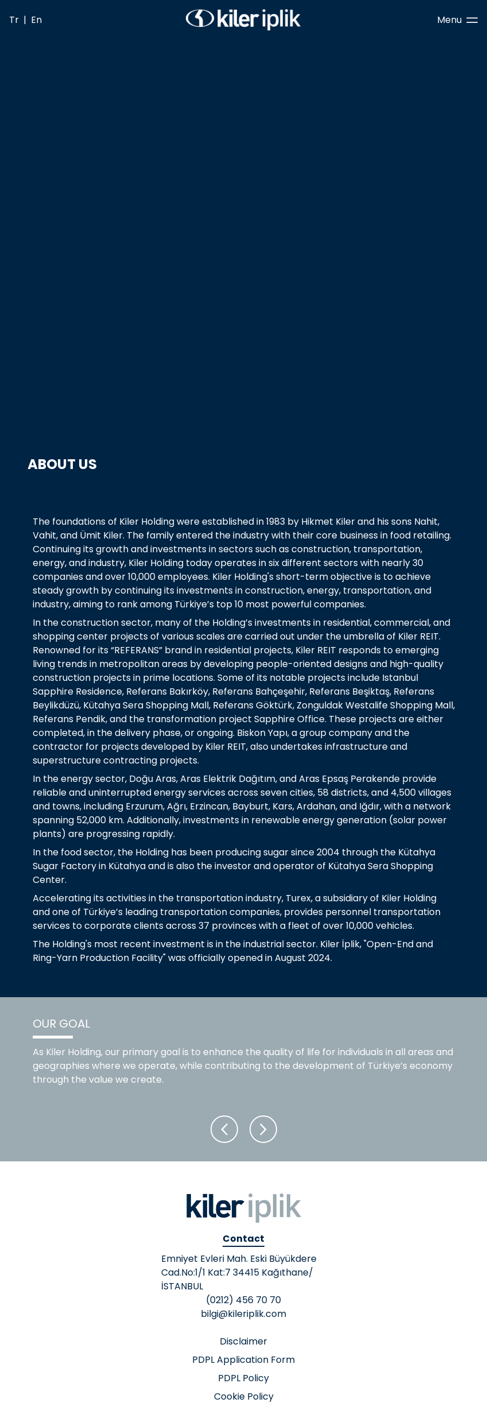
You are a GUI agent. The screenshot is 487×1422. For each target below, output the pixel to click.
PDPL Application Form (243, 1359)
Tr (14, 19)
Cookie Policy (244, 1396)
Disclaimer (243, 1341)
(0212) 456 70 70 (243, 1300)
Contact (243, 1238)
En (36, 19)
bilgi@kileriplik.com (243, 1313)
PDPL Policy (243, 1378)
